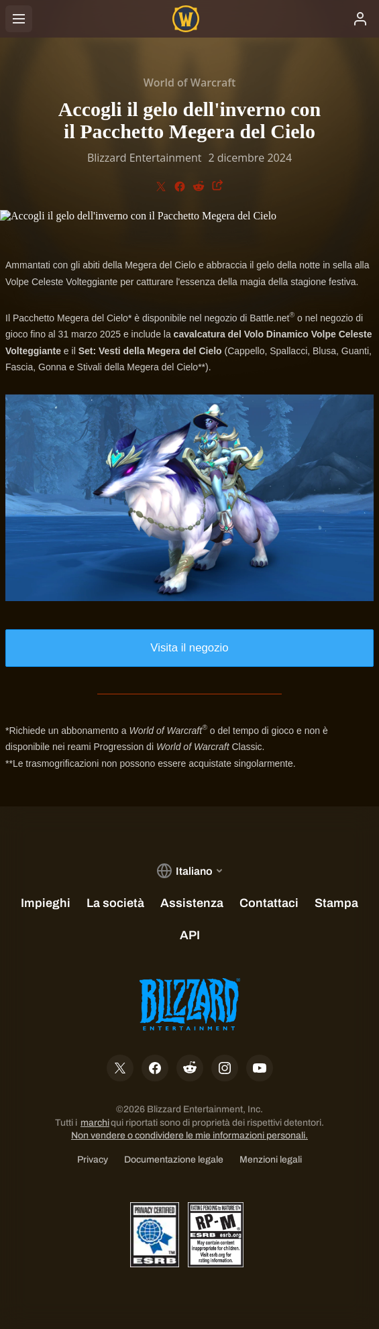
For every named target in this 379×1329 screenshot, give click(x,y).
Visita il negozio (189, 647)
